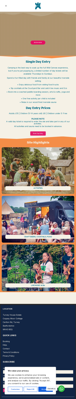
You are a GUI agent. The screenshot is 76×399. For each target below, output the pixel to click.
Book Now (38, 42)
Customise (15, 389)
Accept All (45, 389)
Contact (6, 348)
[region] (30, 380)
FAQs (5, 345)
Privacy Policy (8, 356)
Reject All (30, 389)
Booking (6, 341)
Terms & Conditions (11, 352)
